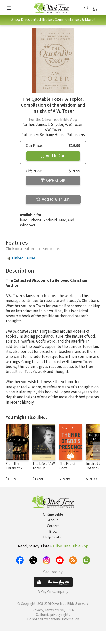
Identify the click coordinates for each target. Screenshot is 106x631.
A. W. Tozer (73, 124)
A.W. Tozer (53, 130)
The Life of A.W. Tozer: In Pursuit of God (43, 468)
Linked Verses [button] (24, 258)
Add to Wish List (53, 199)
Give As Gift (53, 180)
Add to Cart (53, 156)
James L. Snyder (49, 124)
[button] (86, 8)
